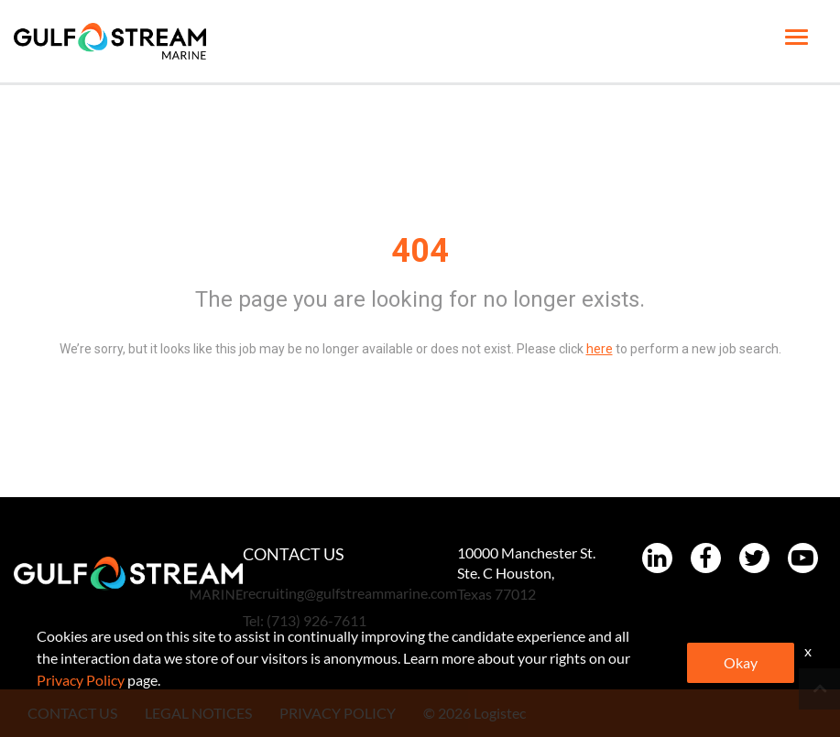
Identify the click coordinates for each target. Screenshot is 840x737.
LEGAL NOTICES (198, 712)
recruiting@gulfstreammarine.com (350, 593)
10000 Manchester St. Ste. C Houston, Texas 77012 (526, 573)
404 (420, 251)
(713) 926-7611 (316, 620)
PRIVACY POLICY (337, 712)
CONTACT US (72, 712)
